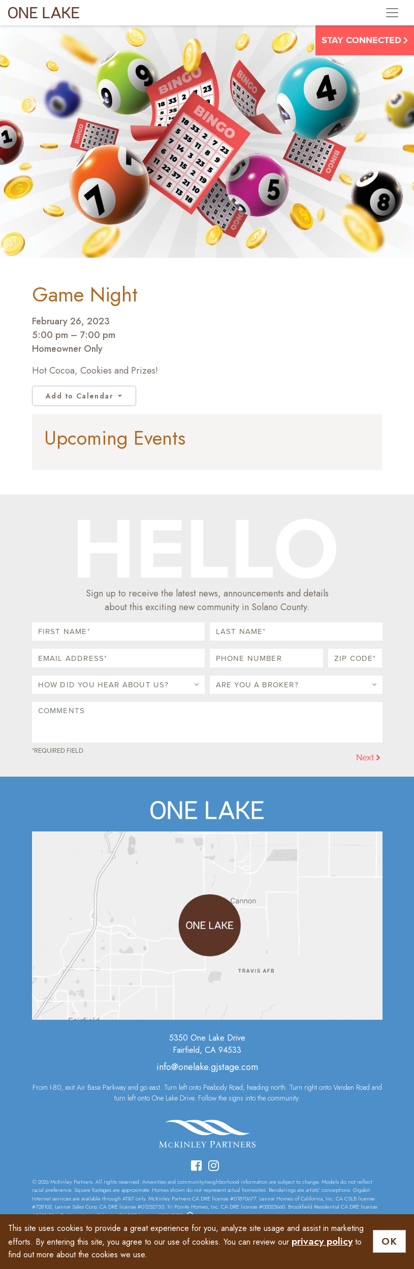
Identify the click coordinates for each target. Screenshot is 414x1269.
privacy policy (322, 1241)
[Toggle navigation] (392, 12)
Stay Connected (365, 40)
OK (389, 1241)
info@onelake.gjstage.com (207, 1067)
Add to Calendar (81, 396)
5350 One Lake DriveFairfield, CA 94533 (207, 1044)
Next (368, 757)
